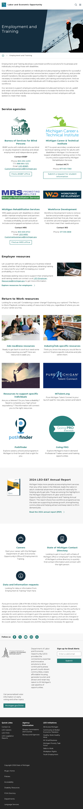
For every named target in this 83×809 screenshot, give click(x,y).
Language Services (11, 804)
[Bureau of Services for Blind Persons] (21, 130)
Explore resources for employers (18, 285)
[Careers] (21, 541)
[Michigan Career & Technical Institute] (62, 130)
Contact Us (6, 727)
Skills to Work (48, 748)
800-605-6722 (24, 232)
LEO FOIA (5, 733)
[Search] (76, 4)
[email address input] (69, 654)
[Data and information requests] (21, 578)
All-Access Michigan (50, 727)
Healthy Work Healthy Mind (51, 736)
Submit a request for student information (62, 175)
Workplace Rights (50, 751)
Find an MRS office (20, 242)
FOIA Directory (10, 793)
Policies (7, 776)
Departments (9, 799)
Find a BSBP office (20, 174)
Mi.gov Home (9, 771)
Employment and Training (21, 55)
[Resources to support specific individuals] (21, 379)
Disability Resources (11, 788)
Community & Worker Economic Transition (51, 731)
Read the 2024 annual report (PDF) (47, 512)
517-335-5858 (65, 232)
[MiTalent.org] (62, 378)
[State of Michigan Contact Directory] (62, 543)
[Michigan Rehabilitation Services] (21, 197)
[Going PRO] (62, 432)
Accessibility (8, 782)
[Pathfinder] (21, 432)
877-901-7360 (66, 169)
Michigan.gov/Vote (14, 706)
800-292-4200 (24, 161)
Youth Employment (50, 754)
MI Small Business (50, 740)
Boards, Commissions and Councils (30, 731)
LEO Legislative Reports (8, 737)
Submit (69, 661)
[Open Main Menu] (80, 4)
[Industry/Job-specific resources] (62, 330)
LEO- (21, 235)
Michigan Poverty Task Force (51, 744)
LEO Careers (6, 730)
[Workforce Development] (62, 197)
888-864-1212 (23, 164)
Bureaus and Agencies (30, 735)
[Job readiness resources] (21, 330)
